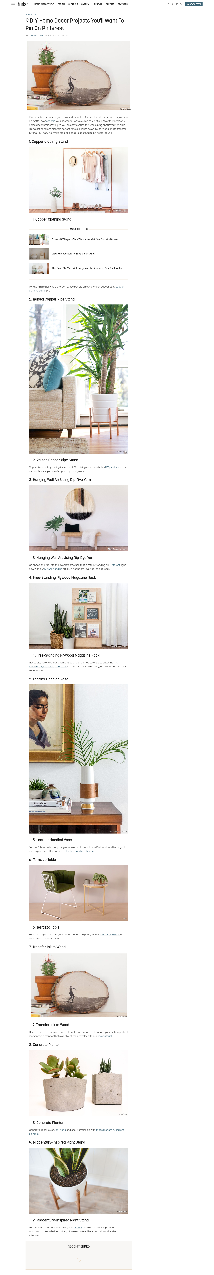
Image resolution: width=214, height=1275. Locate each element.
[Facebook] (168, 4)
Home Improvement (44, 4)
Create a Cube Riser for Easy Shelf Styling (73, 254)
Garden (85, 4)
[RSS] (181, 4)
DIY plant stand (113, 467)
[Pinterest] (172, 4)
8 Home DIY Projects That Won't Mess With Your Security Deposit (85, 239)
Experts (110, 4)
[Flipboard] (177, 4)
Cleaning (73, 4)
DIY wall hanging (53, 569)
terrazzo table (108, 935)
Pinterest (114, 565)
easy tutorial (104, 1036)
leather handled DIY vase (80, 851)
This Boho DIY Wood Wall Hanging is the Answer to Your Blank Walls (87, 268)
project (78, 1228)
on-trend (61, 1130)
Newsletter (194, 4)
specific (50, 121)
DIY (36, 15)
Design (61, 4)
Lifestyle (97, 4)
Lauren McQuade (36, 35)
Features (123, 4)
